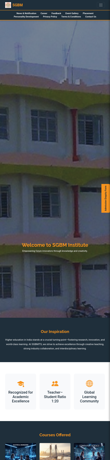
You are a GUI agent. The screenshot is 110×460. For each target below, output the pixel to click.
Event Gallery (71, 13)
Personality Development (26, 16)
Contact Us (90, 16)
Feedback (56, 13)
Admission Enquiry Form (105, 198)
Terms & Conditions (71, 16)
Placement (88, 13)
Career (44, 13)
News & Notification (26, 13)
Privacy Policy (50, 16)
